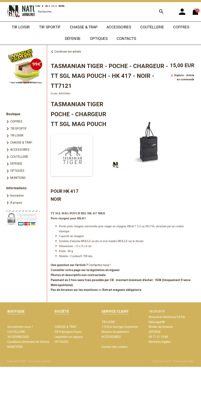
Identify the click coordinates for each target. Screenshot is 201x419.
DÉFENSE (73, 39)
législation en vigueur (105, 270)
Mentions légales (160, 342)
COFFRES (181, 27)
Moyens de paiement (115, 332)
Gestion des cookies (115, 347)
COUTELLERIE (152, 27)
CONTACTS (126, 39)
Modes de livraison (161, 327)
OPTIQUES (99, 39)
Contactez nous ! (100, 265)
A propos (16, 203)
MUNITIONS (18, 178)
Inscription (17, 195)
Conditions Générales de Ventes (28, 342)
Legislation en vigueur (68, 337)
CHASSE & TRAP (84, 27)
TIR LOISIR (21, 27)
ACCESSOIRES (119, 27)
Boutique (13, 114)
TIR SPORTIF (50, 27)
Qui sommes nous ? (20, 327)
